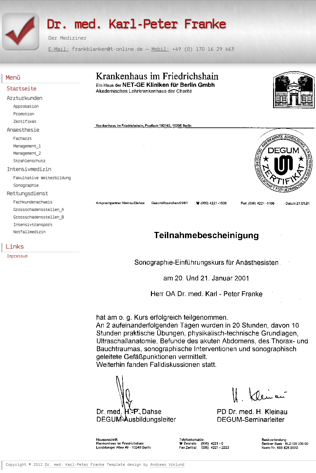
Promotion (23, 114)
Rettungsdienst (27, 194)
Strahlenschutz (29, 161)
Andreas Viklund (167, 465)
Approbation (26, 107)
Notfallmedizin (29, 232)
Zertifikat (24, 122)
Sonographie (26, 186)
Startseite (21, 89)
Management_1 (27, 146)
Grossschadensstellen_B (38, 218)
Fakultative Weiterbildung (42, 178)
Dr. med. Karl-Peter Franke (136, 26)
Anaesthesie (23, 131)
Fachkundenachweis (32, 202)
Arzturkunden (24, 99)
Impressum (17, 257)
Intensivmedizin (29, 170)
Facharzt (22, 139)
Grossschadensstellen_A (38, 210)
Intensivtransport (32, 225)
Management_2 (27, 154)
